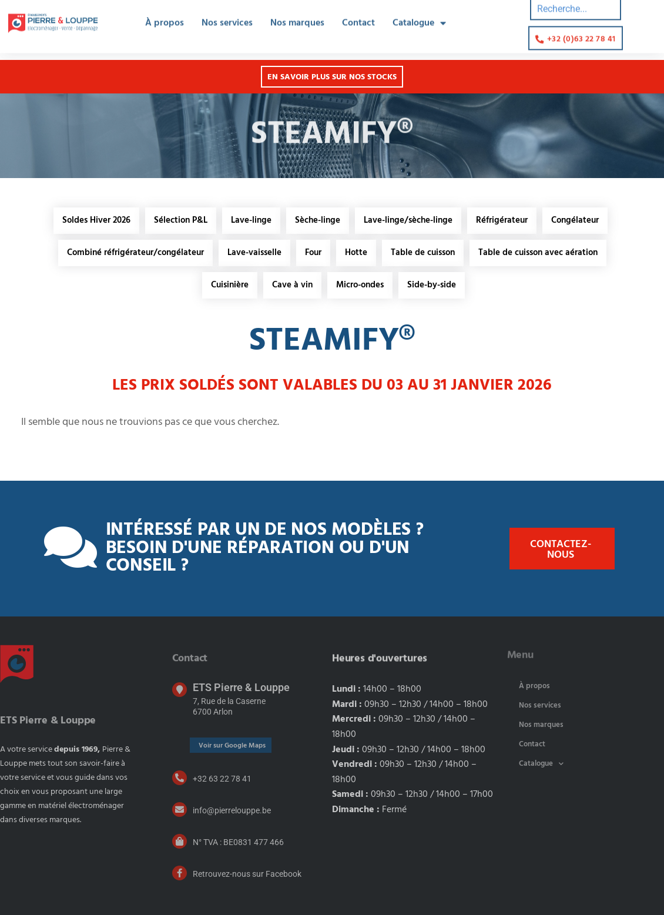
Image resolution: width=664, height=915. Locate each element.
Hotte (356, 253)
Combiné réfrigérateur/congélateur (135, 253)
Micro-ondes (360, 285)
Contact (532, 744)
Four (313, 253)
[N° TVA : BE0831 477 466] (179, 841)
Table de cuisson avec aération (538, 253)
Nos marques (541, 725)
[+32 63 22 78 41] (179, 777)
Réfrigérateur (502, 220)
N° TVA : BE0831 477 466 (238, 842)
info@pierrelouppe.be (232, 810)
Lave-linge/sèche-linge (408, 220)
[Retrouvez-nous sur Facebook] (179, 873)
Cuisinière (230, 285)
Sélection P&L (180, 220)
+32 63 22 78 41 (222, 778)
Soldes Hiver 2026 (96, 220)
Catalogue (541, 763)
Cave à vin (292, 285)
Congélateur (575, 220)
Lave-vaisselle (254, 253)
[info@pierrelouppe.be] (179, 809)
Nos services (540, 705)
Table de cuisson (423, 253)
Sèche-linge (317, 220)
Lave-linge (251, 220)
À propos (534, 686)
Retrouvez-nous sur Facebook (247, 874)
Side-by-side (431, 285)
